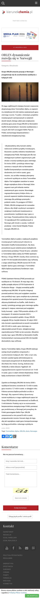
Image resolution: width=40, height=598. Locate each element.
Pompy (6, 575)
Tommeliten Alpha (12, 431)
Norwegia (33, 431)
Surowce (7, 569)
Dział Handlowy (10, 538)
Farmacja (7, 578)
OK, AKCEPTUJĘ (32, 596)
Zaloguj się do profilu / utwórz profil (20, 516)
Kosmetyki (7, 584)
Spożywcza (8, 566)
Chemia (6, 572)
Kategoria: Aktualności (10, 66)
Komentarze (10, 447)
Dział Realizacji (10, 541)
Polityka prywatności (12, 555)
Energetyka (8, 563)
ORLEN (22, 431)
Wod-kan (6, 581)
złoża (27, 431)
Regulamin (7, 558)
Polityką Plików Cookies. (18, 593)
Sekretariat (8, 532)
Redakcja (7, 535)
